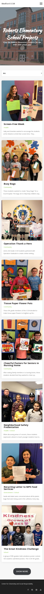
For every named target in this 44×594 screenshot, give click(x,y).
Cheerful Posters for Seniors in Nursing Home (21, 364)
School (12, 431)
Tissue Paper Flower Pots (18, 303)
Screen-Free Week (14, 124)
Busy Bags (10, 184)
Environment (8, 492)
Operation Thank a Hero (18, 243)
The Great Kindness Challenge (21, 549)
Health (6, 127)
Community (8, 187)
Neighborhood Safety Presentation (16, 426)
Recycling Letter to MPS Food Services (20, 488)
